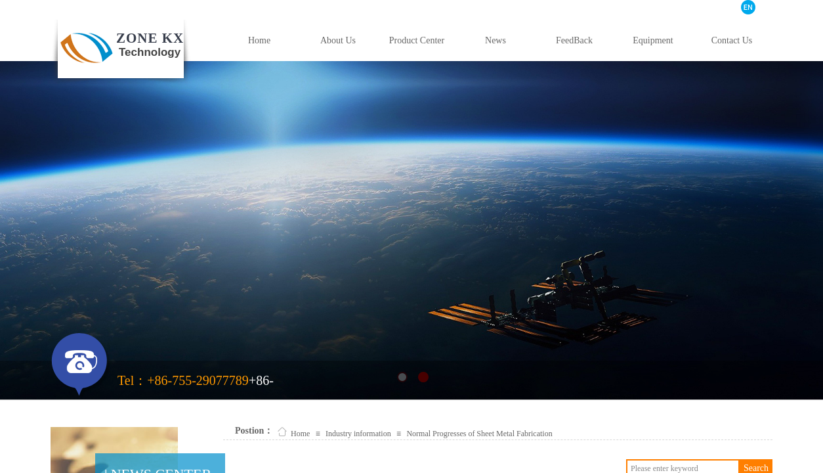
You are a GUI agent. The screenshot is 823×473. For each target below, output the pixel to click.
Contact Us (732, 40)
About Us (338, 40)
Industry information (358, 433)
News (495, 40)
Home (259, 40)
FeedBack (574, 40)
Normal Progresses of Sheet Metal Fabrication (479, 433)
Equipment (653, 40)
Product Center (416, 40)
